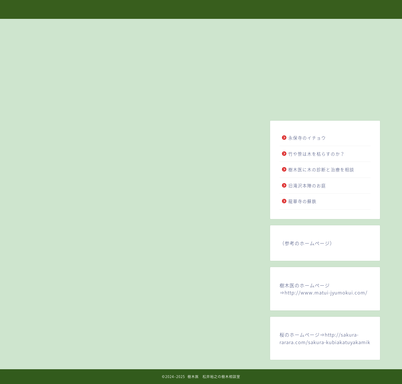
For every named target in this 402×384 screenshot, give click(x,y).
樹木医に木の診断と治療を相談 (321, 169)
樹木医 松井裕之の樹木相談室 (201, 9)
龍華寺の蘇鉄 (304, 201)
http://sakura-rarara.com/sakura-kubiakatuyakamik (325, 338)
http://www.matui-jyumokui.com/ (326, 292)
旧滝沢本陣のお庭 (307, 185)
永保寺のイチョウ (307, 137)
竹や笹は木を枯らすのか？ (316, 154)
